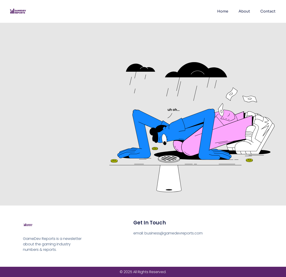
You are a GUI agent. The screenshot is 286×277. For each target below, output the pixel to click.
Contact (268, 11)
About (244, 11)
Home (222, 11)
